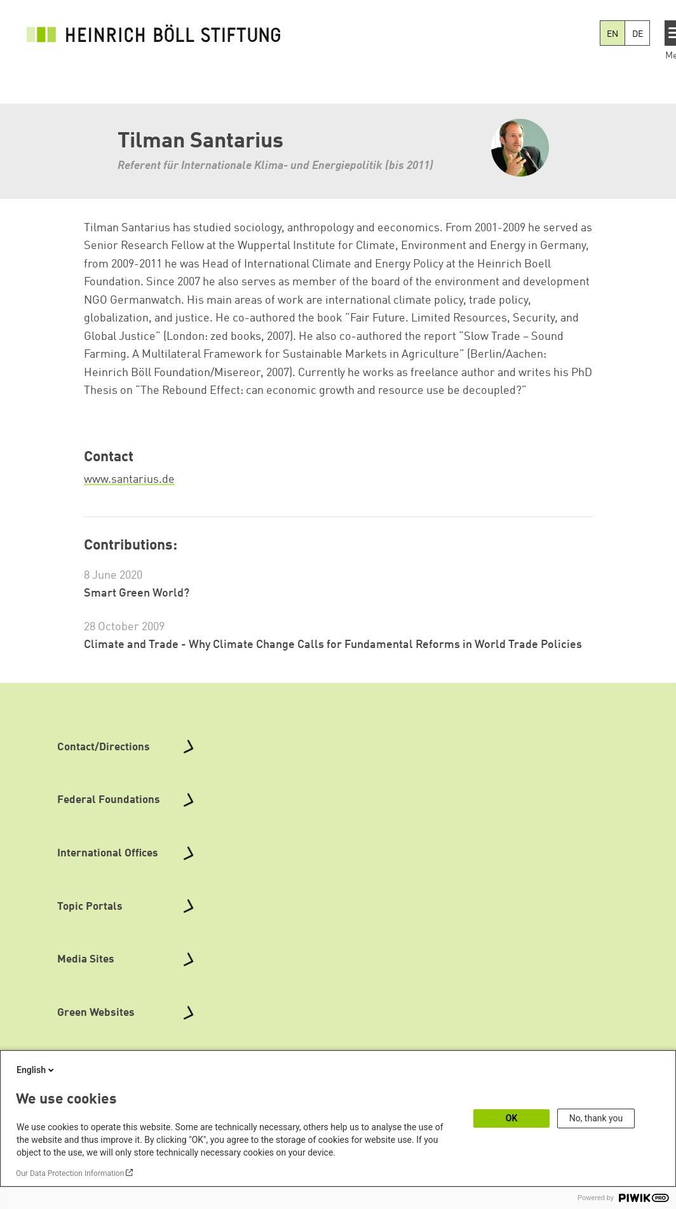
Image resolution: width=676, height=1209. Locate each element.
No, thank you (596, 1118)
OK (512, 1118)
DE (637, 34)
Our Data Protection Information (70, 1173)
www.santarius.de (129, 479)
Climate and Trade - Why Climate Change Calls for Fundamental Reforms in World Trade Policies (333, 645)
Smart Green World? (136, 593)
